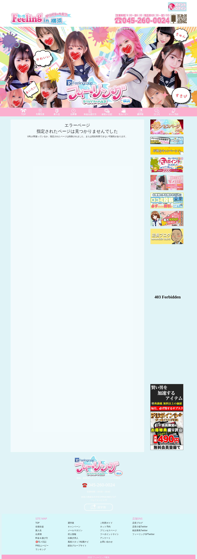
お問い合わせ (106, 541)
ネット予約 (105, 526)
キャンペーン (74, 526)
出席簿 (38, 534)
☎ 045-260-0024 (98, 485)
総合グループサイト (77, 545)
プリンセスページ (108, 530)
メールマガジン (75, 530)
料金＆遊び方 (41, 538)
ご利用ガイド (106, 522)
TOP (37, 522)
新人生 (38, 530)
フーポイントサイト (109, 534)
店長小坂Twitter (139, 526)
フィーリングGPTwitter (143, 534)
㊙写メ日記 (40, 541)
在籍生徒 (39, 526)
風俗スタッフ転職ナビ (78, 541)
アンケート (105, 538)
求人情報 (72, 534)
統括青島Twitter (139, 530)
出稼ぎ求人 (73, 538)
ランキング (40, 549)
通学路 (71, 522)
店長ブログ (137, 522)
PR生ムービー (41, 545)
